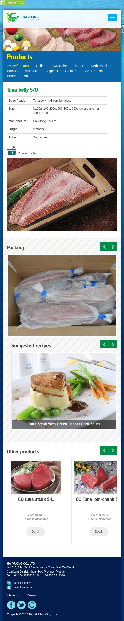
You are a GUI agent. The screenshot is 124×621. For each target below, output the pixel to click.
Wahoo (12, 71)
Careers (32, 595)
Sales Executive (22, 582)
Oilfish (41, 66)
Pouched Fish (17, 76)
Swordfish (60, 66)
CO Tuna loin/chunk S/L (99, 500)
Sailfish (70, 71)
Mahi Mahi (99, 66)
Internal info (14, 595)
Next (113, 246)
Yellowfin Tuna (18, 66)
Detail (35, 531)
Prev (104, 246)
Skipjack (51, 71)
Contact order (27, 153)
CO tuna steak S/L (36, 500)
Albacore (31, 71)
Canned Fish (93, 71)
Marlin (79, 66)
